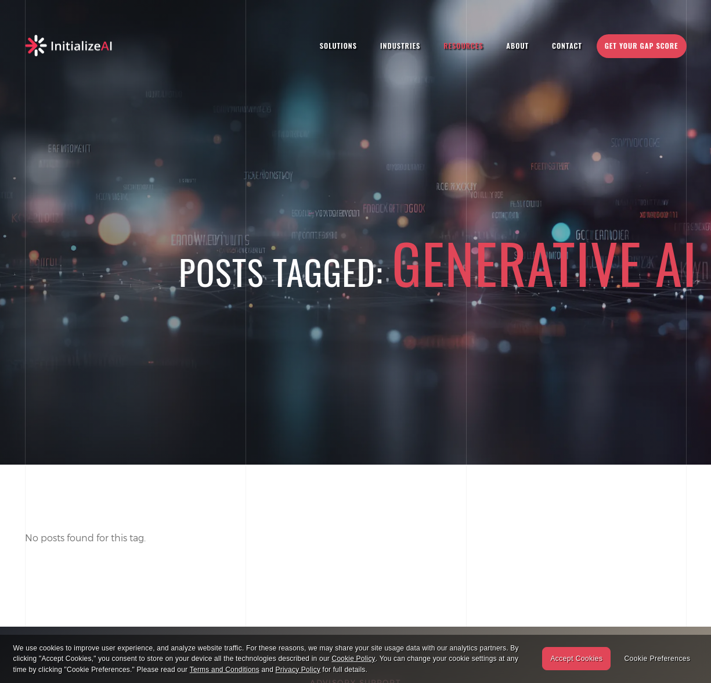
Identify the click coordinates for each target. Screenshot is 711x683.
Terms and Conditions (224, 670)
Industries (400, 45)
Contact (567, 45)
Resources (463, 45)
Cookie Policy (354, 659)
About (517, 45)
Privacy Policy (298, 670)
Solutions (338, 45)
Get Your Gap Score (641, 45)
